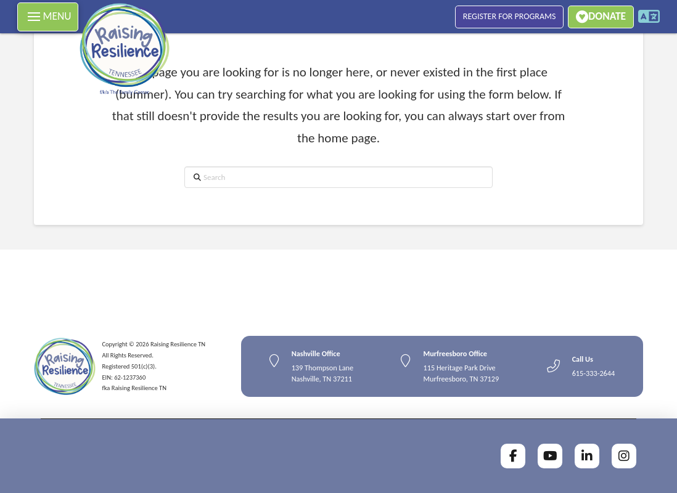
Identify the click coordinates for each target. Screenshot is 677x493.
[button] (47, 16)
